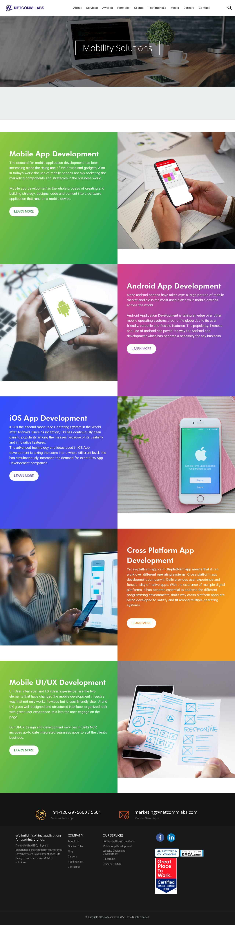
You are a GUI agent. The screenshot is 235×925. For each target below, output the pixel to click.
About (77, 8)
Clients (139, 8)
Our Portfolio (75, 846)
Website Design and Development (114, 852)
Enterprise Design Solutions (119, 841)
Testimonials (157, 8)
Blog (70, 851)
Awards (107, 8)
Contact (204, 8)
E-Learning (109, 859)
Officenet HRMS (112, 864)
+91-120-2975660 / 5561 (76, 812)
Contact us (74, 867)
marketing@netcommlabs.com (166, 812)
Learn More (24, 211)
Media (175, 8)
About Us (73, 841)
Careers (188, 8)
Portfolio (123, 8)
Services (92, 8)
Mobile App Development (117, 846)
